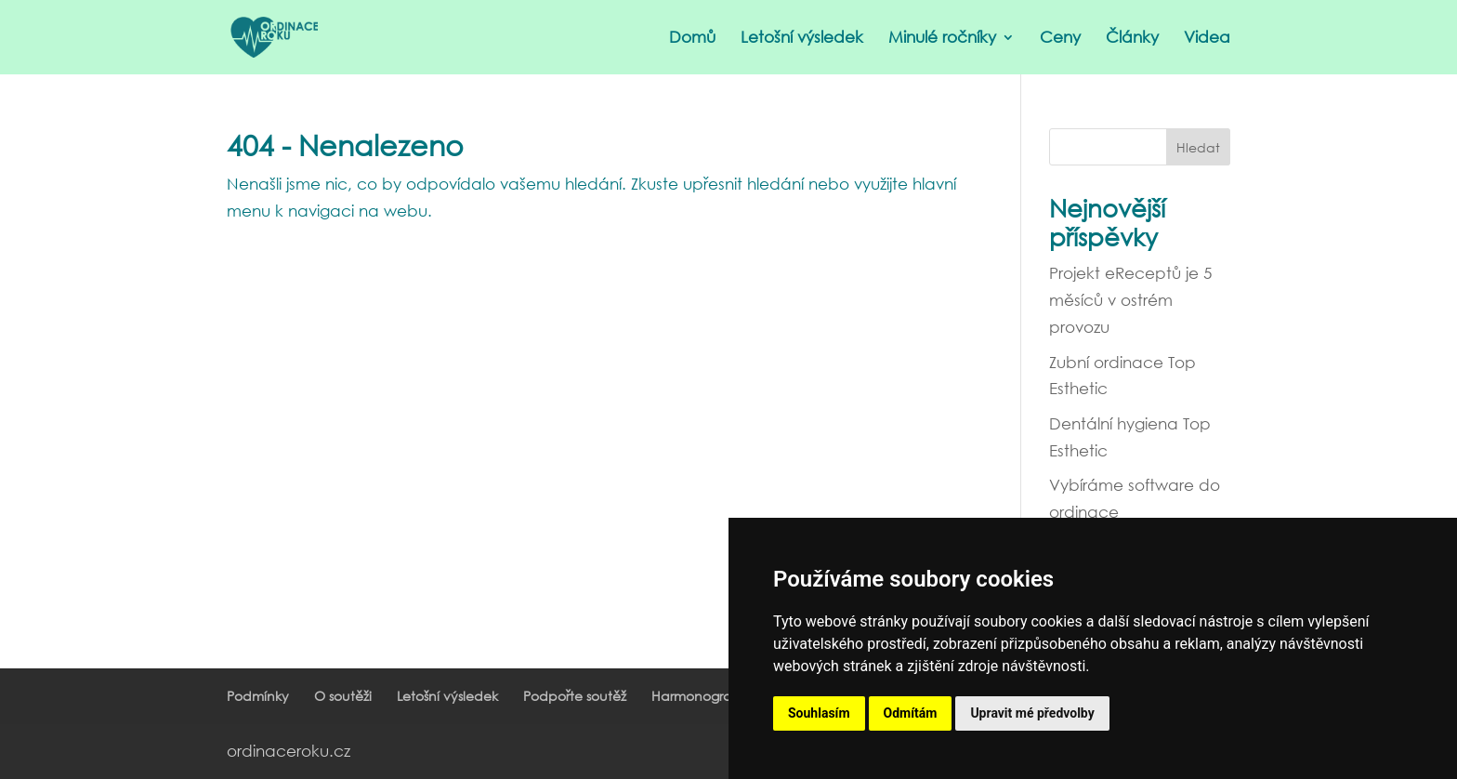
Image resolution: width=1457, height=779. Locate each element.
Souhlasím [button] (819, 713)
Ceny (1060, 38)
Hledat (1198, 147)
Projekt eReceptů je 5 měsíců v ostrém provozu (1130, 300)
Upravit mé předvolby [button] (1032, 713)
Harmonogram (697, 696)
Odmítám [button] (911, 713)
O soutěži (343, 696)
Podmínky (258, 696)
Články (1132, 38)
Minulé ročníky (942, 38)
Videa (1207, 38)
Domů (692, 38)
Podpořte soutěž (574, 696)
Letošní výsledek (802, 38)
